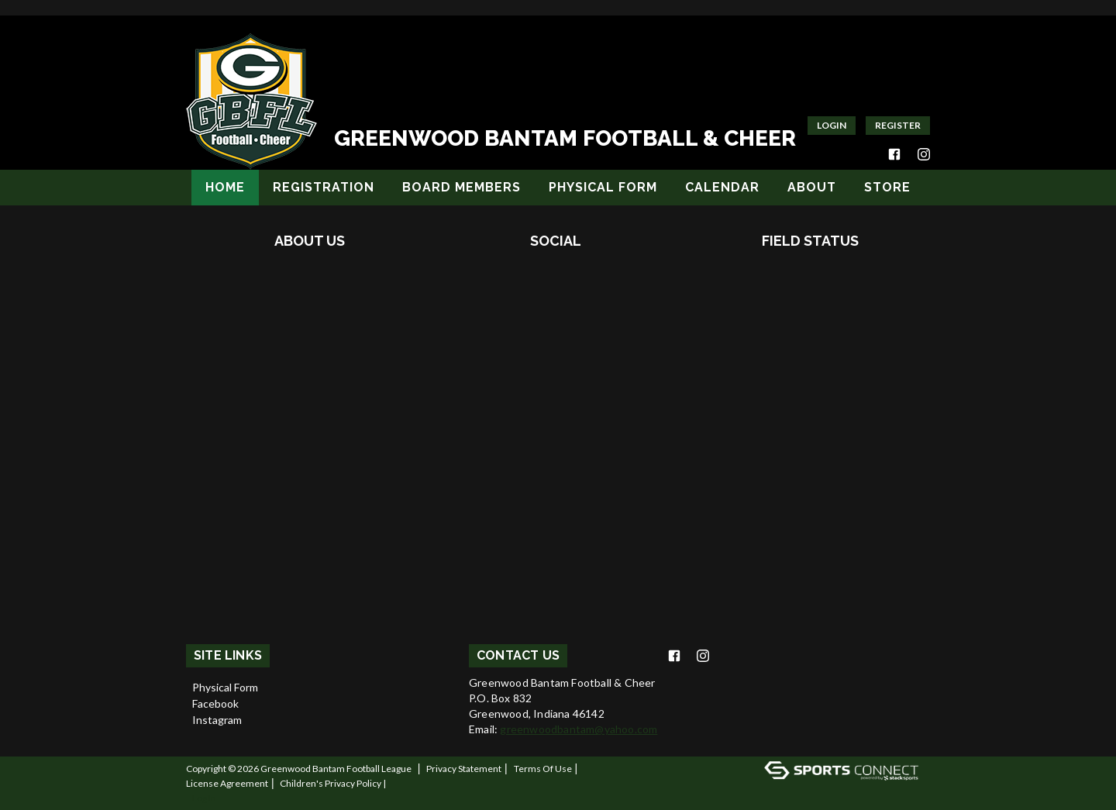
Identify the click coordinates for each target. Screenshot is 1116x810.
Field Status (810, 241)
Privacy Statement (463, 768)
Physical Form (603, 187)
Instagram (217, 719)
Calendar (722, 187)
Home (225, 187)
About (811, 187)
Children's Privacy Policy (330, 783)
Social (555, 241)
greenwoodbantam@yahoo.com (578, 729)
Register (898, 125)
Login (831, 125)
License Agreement (227, 783)
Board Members (461, 187)
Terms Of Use (543, 768)
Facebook (215, 703)
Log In (204, 798)
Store (887, 187)
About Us (309, 241)
